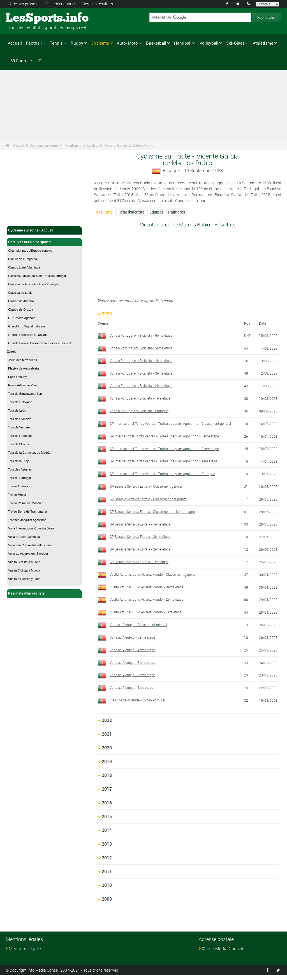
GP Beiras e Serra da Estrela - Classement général (146, 486)
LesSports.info (27, 18)
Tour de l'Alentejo (20, 435)
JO (38, 60)
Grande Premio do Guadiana (28, 334)
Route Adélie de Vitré (22, 385)
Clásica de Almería (21, 301)
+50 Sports (18, 60)
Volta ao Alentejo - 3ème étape (132, 662)
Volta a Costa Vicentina (24, 536)
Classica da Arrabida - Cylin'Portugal (33, 284)
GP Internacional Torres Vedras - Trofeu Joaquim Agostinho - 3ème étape (164, 436)
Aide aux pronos (23, 3)
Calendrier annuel (60, 3)
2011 (107, 871)
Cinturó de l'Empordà (22, 259)
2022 (107, 720)
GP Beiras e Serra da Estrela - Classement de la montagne (152, 511)
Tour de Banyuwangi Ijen (25, 393)
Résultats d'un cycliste (81, 145)
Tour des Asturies (20, 469)
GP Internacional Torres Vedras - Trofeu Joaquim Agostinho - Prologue (162, 473)
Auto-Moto (127, 43)
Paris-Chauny (17, 376)
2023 (107, 314)
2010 (107, 885)
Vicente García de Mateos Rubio (129, 145)
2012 (107, 858)
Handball (182, 43)
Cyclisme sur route (44, 145)
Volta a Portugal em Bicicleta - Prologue (139, 411)
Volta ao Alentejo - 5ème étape (132, 637)
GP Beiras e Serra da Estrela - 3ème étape (140, 536)
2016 (107, 803)
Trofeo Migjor (17, 494)
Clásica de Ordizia (20, 309)
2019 (107, 761)
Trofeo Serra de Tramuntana (27, 511)
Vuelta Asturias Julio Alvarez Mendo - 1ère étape (145, 612)
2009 (107, 899)
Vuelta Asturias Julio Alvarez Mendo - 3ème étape (146, 587)
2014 (107, 830)
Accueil (15, 43)
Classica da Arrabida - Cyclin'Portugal (137, 700)
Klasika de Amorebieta (23, 368)
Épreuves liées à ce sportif (44, 242)
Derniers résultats (97, 3)
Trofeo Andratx (18, 486)
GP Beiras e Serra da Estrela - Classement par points (148, 499)
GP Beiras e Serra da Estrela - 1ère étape (139, 561)
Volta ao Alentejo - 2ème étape (132, 675)
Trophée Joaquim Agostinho (27, 520)
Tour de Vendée (19, 427)
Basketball (156, 43)
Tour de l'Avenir (18, 444)
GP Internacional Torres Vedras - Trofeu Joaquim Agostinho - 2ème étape (164, 448)
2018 (107, 775)
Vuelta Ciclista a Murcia (24, 562)
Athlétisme (263, 43)
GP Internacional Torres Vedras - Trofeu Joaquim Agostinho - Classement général (170, 423)
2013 (107, 844)
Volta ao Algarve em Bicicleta (28, 553)
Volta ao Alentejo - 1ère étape (131, 687)
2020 (107, 748)
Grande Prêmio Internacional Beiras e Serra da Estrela (39, 347)
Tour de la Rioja (18, 461)
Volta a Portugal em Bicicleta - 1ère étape (140, 398)
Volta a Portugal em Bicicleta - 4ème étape (141, 360)
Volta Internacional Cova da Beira (31, 528)
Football (34, 43)
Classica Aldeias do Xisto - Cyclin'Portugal (37, 275)
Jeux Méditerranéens (22, 360)
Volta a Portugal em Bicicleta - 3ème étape (141, 373)
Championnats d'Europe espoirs (30, 250)
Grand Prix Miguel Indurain (26, 326)
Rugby (77, 43)
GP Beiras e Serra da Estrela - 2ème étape (140, 549)
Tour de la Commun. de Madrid (29, 452)
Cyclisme (100, 43)
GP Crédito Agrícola (21, 318)
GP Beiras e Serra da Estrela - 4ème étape (140, 524)
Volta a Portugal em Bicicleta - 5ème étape (141, 348)
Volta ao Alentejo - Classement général (138, 624)
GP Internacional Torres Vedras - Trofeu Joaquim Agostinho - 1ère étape (163, 461)
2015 (107, 816)
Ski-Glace (235, 43)
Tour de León (17, 410)
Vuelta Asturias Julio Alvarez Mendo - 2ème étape (146, 599)
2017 (107, 789)
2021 (107, 734)
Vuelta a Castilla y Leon (24, 579)
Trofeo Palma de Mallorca (25, 503)
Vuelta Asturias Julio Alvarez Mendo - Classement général (152, 574)
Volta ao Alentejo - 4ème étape (132, 650)
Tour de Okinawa (19, 419)
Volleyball (209, 43)
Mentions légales (25, 949)
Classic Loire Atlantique (24, 267)
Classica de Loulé (20, 292)
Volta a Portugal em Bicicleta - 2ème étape (141, 385)
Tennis (56, 43)
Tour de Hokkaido (20, 402)
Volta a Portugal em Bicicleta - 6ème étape (141, 335)
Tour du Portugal (19, 478)
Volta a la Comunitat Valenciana (30, 545)
